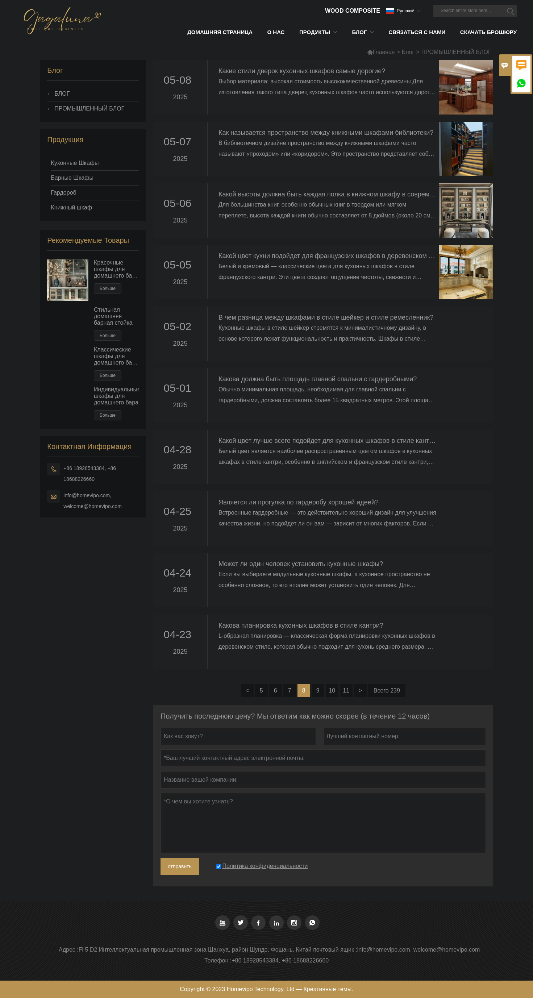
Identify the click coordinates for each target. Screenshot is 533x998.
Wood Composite (352, 11)
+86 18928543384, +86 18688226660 (89, 473)
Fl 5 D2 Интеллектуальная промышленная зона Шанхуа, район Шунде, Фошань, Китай (195, 950)
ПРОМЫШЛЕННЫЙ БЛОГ (89, 108)
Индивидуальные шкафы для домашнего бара (116, 396)
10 (332, 690)
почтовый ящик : (335, 950)
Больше (108, 288)
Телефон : (218, 960)
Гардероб (63, 193)
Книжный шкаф (71, 207)
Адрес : (69, 950)
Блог (408, 52)
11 (346, 690)
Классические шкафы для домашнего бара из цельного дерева (116, 356)
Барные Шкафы (72, 178)
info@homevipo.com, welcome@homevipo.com (92, 500)
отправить (180, 866)
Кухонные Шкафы (75, 163)
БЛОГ (62, 94)
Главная (381, 52)
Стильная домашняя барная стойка (113, 316)
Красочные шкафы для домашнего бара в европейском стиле (116, 269)
